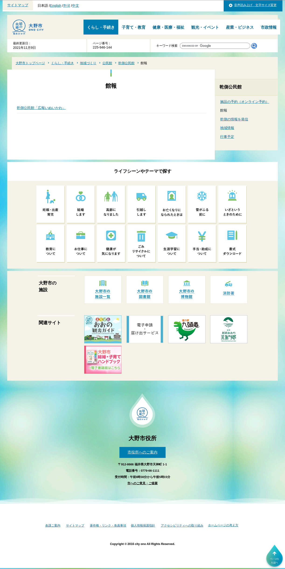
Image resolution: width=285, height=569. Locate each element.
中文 (75, 5)
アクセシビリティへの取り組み (182, 525)
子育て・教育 (134, 27)
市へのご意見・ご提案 (142, 483)
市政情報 (269, 27)
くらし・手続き (101, 27)
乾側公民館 (126, 63)
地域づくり (88, 63)
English (55, 5)
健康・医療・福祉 (168, 27)
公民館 (107, 63)
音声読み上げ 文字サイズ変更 (255, 5)
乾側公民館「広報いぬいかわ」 (41, 108)
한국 (66, 5)
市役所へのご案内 (142, 452)
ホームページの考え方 (223, 525)
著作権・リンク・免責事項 (108, 525)
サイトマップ (17, 5)
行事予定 (227, 137)
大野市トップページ (30, 63)
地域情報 (227, 128)
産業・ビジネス (240, 27)
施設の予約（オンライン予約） (244, 102)
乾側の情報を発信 (234, 119)
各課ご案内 (52, 525)
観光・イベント (205, 27)
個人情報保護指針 (143, 525)
